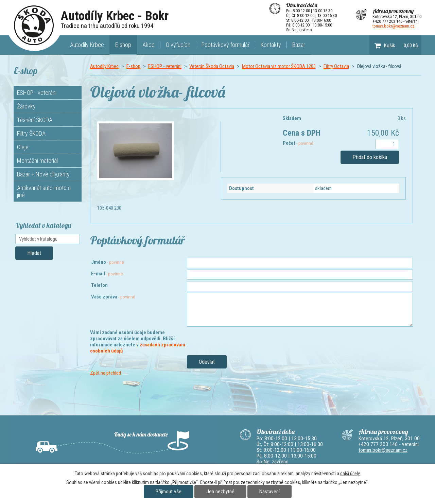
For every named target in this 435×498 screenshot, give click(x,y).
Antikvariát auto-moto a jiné (44, 191)
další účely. (350, 473)
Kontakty (271, 44)
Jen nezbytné (220, 491)
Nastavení (269, 491)
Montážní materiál (37, 160)
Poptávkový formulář (225, 44)
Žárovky (26, 106)
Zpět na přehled (105, 373)
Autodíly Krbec (87, 44)
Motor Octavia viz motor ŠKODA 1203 (279, 66)
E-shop (123, 44)
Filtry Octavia (336, 66)
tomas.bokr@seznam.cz (393, 26)
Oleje (23, 147)
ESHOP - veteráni (164, 66)
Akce (148, 44)
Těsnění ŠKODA (34, 119)
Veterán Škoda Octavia (211, 66)
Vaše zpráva (113, 297)
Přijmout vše (168, 491)
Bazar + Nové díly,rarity (43, 174)
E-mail (107, 274)
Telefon (99, 285)
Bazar (298, 44)
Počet (298, 143)
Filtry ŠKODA (31, 133)
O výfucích (178, 44)
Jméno (107, 262)
